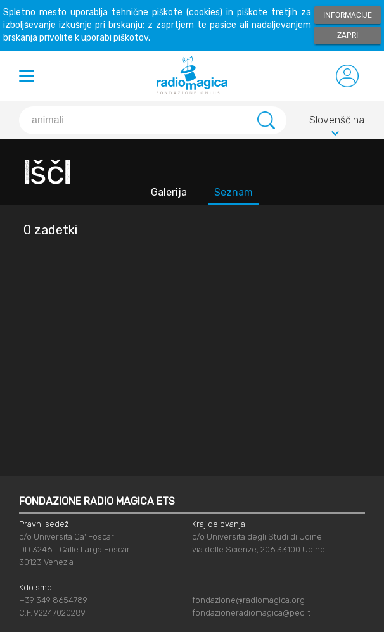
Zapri (347, 35)
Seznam (233, 192)
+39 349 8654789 (53, 600)
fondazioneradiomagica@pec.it (251, 612)
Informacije (347, 15)
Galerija (169, 192)
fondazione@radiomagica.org (248, 600)
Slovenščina (336, 122)
